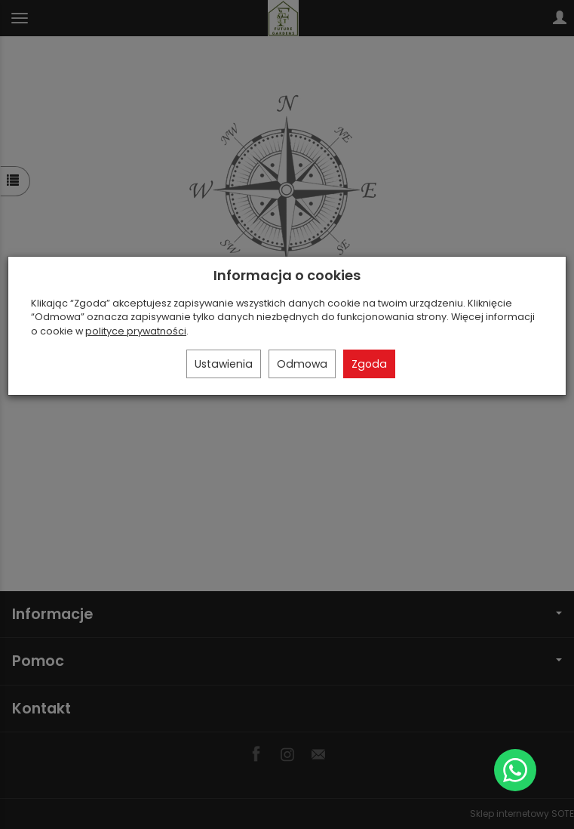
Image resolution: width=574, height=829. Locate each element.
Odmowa (302, 363)
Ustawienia (224, 363)
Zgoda (369, 363)
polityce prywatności (135, 331)
